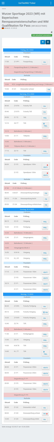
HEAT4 (45, 373)
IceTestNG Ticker (27, 3)
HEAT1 (45, 167)
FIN (44, 62)
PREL (45, 118)
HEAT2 (45, 175)
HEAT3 (45, 368)
